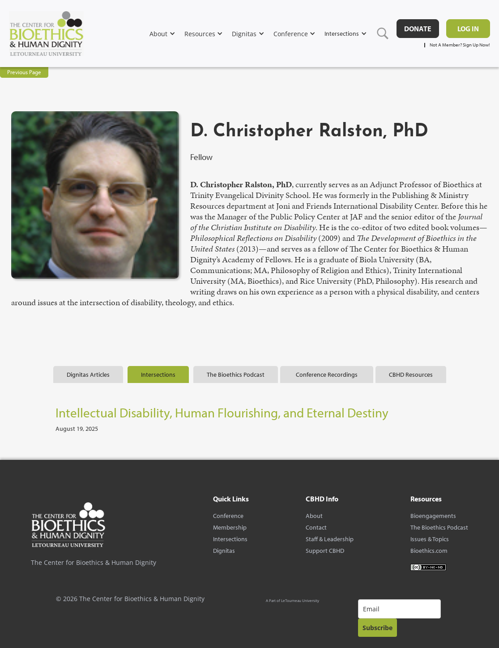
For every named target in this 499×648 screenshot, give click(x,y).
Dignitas (224, 551)
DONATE (417, 28)
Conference (228, 516)
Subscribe (377, 627)
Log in (468, 28)
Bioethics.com (429, 551)
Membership (230, 527)
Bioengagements (433, 516)
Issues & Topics (429, 539)
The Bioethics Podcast (439, 527)
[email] (399, 609)
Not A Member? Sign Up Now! (460, 44)
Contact (316, 527)
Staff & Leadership (330, 539)
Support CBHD (325, 551)
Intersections (230, 539)
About (314, 516)
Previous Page (24, 72)
